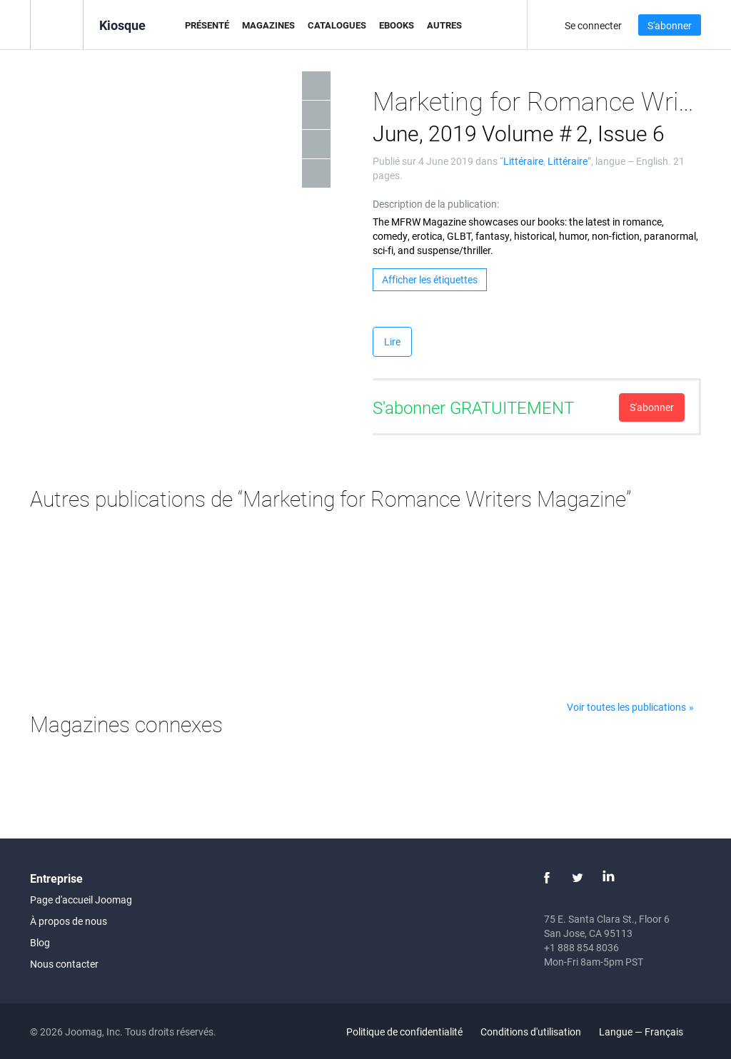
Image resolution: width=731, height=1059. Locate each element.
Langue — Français (649, 1031)
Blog (40, 942)
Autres (444, 25)
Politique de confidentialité (404, 1031)
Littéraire (523, 161)
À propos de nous (68, 921)
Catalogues (337, 25)
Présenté (207, 25)
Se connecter (593, 25)
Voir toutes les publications (626, 707)
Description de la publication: (436, 204)
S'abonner (669, 25)
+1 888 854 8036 (581, 947)
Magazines (268, 25)
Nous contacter (64, 964)
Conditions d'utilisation (530, 1031)
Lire (392, 341)
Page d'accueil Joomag (81, 899)
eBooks (396, 25)
